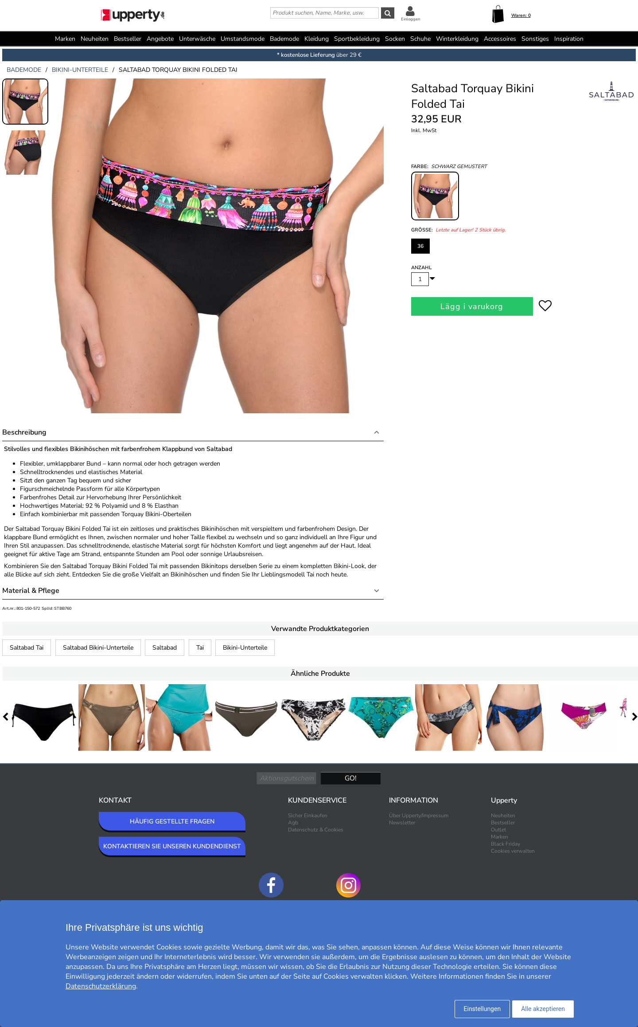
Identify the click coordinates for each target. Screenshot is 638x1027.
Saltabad (164, 647)
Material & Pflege (30, 591)
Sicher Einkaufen (307, 815)
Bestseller (127, 39)
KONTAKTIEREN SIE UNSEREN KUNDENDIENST (172, 846)
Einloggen (410, 19)
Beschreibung (24, 432)
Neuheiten (95, 39)
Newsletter (402, 822)
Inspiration (569, 39)
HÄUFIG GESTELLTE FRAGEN (172, 821)
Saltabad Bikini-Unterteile (98, 647)
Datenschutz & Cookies (315, 829)
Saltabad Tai (26, 647)
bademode (24, 70)
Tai (200, 647)
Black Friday (505, 843)
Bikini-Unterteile (245, 647)
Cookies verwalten (513, 851)
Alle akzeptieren (543, 1008)
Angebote (160, 39)
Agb (293, 822)
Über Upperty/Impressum (418, 815)
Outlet (498, 829)
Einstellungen (482, 1008)
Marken (65, 39)
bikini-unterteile (80, 70)
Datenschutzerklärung (101, 986)
